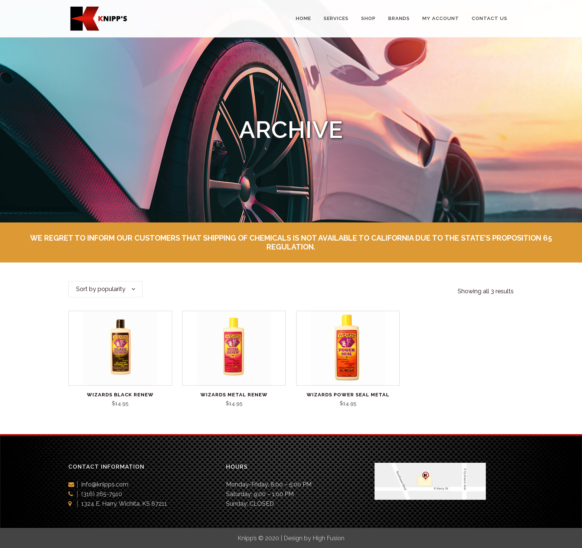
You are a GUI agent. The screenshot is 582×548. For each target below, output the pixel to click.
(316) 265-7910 (101, 494)
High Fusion (328, 538)
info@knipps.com (104, 484)
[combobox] (105, 289)
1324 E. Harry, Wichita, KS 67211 (124, 503)
